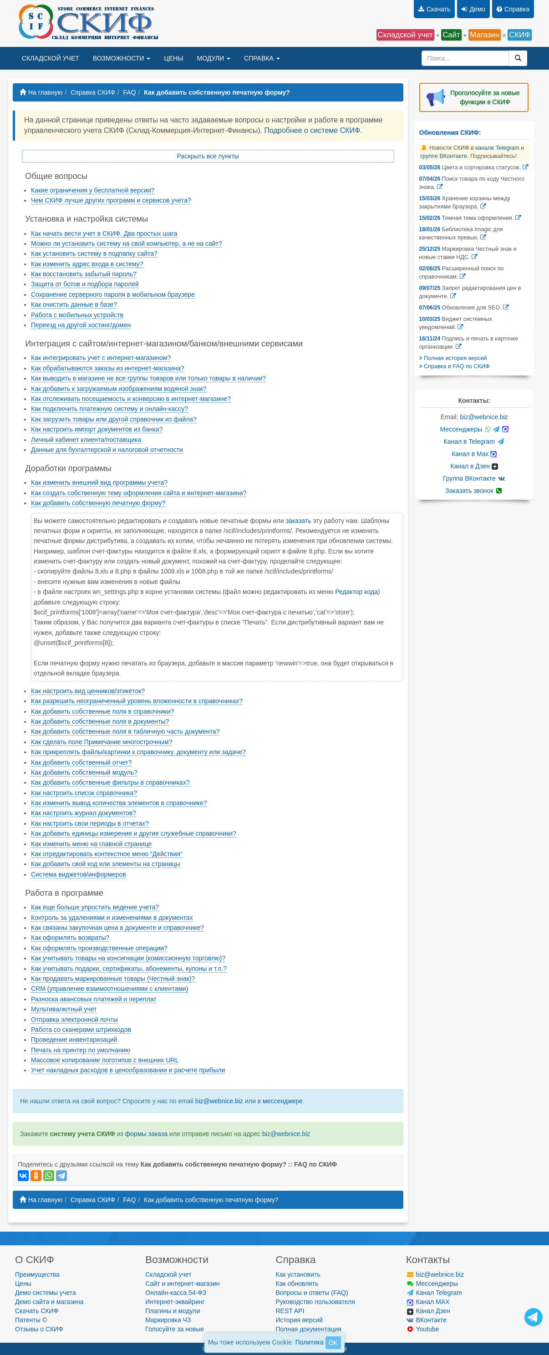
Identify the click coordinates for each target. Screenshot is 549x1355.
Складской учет (168, 1274)
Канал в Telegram (474, 441)
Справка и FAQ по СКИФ (454, 366)
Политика (309, 1342)
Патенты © (31, 1320)
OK (333, 1342)
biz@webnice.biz (219, 1101)
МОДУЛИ (213, 58)
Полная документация (308, 1329)
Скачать (434, 9)
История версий (299, 1320)
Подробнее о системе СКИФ (312, 130)
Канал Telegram (434, 1292)
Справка (513, 9)
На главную (41, 92)
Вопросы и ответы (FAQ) (312, 1292)
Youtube (422, 1329)
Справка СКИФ (93, 92)
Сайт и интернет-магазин (182, 1283)
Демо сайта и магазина (49, 1301)
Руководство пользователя (315, 1301)
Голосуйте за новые (174, 1329)
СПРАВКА (262, 58)
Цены (23, 1283)
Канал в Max (474, 453)
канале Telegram (497, 148)
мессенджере (283, 1101)
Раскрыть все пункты (208, 156)
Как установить (298, 1274)
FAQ (129, 92)
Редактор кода (356, 591)
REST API (290, 1310)
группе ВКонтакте (444, 156)
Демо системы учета (45, 1292)
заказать (298, 520)
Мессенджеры (474, 429)
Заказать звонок (474, 490)
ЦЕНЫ (173, 58)
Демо (473, 9)
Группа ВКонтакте (474, 478)
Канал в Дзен (474, 466)
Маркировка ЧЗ (168, 1320)
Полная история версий (453, 358)
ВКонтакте (426, 1320)
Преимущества (37, 1274)
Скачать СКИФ (36, 1310)
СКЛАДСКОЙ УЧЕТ (50, 58)
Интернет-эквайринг (174, 1301)
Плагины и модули (172, 1310)
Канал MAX (428, 1301)
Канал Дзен (428, 1310)
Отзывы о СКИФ (39, 1329)
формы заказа (146, 1133)
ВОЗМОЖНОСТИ (122, 58)
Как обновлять (297, 1283)
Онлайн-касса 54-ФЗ (175, 1292)
